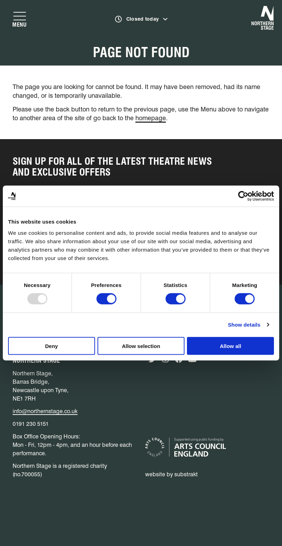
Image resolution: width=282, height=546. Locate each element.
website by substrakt (171, 474)
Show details (244, 325)
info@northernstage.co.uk (45, 411)
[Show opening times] (141, 19)
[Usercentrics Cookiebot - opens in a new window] (243, 196)
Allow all (230, 346)
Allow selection (141, 346)
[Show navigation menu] (19, 19)
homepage (150, 118)
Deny (51, 346)
